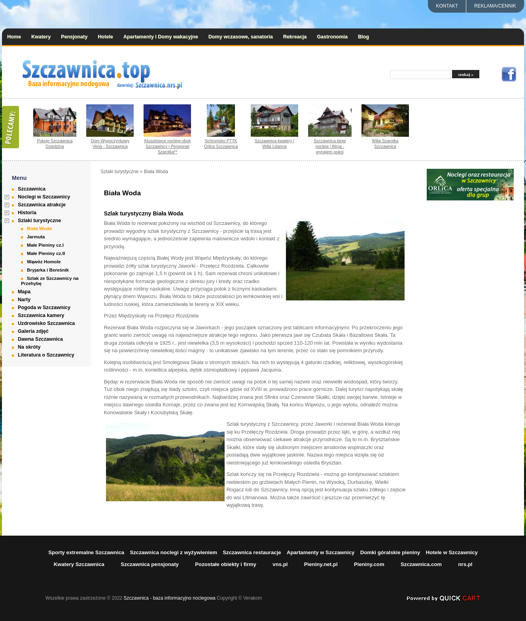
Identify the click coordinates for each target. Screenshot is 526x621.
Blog (363, 37)
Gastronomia (332, 37)
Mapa (24, 291)
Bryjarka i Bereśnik (48, 269)
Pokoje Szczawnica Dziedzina (55, 143)
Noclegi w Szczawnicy (44, 197)
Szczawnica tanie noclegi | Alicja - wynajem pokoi (330, 146)
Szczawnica (31, 189)
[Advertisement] (470, 320)
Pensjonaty (74, 37)
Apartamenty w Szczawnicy (321, 552)
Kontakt (447, 6)
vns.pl (280, 564)
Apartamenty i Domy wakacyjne (160, 37)
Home (14, 37)
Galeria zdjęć (33, 331)
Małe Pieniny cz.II (46, 253)
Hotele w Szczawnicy (452, 552)
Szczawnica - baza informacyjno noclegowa (170, 598)
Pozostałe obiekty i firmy (225, 564)
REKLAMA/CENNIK (495, 6)
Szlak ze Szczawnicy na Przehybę (50, 281)
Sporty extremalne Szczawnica (86, 552)
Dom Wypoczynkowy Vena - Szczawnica (110, 143)
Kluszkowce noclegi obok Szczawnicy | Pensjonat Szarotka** (167, 146)
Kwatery (41, 37)
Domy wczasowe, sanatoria (240, 37)
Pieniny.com (369, 564)
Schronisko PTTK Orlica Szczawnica (221, 143)
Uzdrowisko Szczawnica (46, 323)
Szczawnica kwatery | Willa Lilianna (274, 143)
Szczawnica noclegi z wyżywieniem (173, 552)
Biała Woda (39, 228)
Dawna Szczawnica (40, 339)
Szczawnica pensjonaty (150, 564)
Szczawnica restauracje (252, 552)
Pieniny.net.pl (321, 564)
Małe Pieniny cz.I (45, 244)
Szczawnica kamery (41, 315)
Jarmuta (36, 236)
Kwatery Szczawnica (79, 564)
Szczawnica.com (421, 564)
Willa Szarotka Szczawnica (385, 143)
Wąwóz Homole (44, 261)
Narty (24, 299)
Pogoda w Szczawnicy (44, 307)
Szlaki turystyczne (39, 220)
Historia (27, 212)
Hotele (105, 37)
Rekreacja (295, 37)
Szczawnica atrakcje (42, 205)
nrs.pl (465, 564)
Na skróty (29, 347)
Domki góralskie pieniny (390, 552)
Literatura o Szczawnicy (46, 355)
